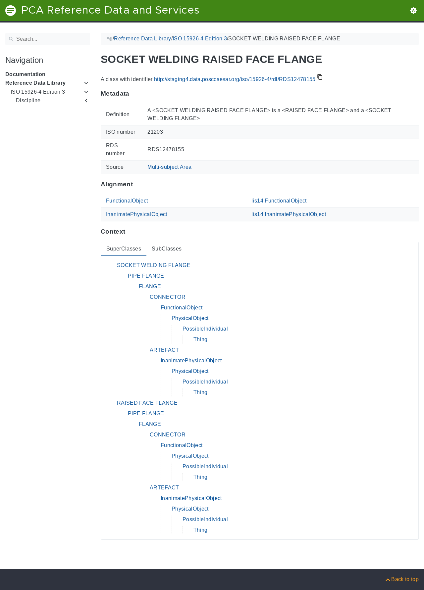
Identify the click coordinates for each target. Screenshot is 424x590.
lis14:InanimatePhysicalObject (288, 214)
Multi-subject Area (169, 167)
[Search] (47, 39)
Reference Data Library (35, 83)
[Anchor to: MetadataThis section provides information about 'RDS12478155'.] (136, 94)
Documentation (25, 74)
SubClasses (167, 248)
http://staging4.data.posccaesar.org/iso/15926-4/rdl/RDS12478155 (235, 79)
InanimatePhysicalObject (136, 214)
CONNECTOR (168, 297)
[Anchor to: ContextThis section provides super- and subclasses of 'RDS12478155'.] (131, 232)
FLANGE (150, 286)
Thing (200, 339)
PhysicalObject (190, 318)
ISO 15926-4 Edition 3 (38, 92)
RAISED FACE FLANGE (147, 403)
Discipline (28, 100)
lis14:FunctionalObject (278, 201)
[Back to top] (402, 579)
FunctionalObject (127, 201)
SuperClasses (123, 248)
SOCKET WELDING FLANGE (153, 265)
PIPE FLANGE (146, 276)
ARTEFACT (164, 350)
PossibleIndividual (205, 329)
